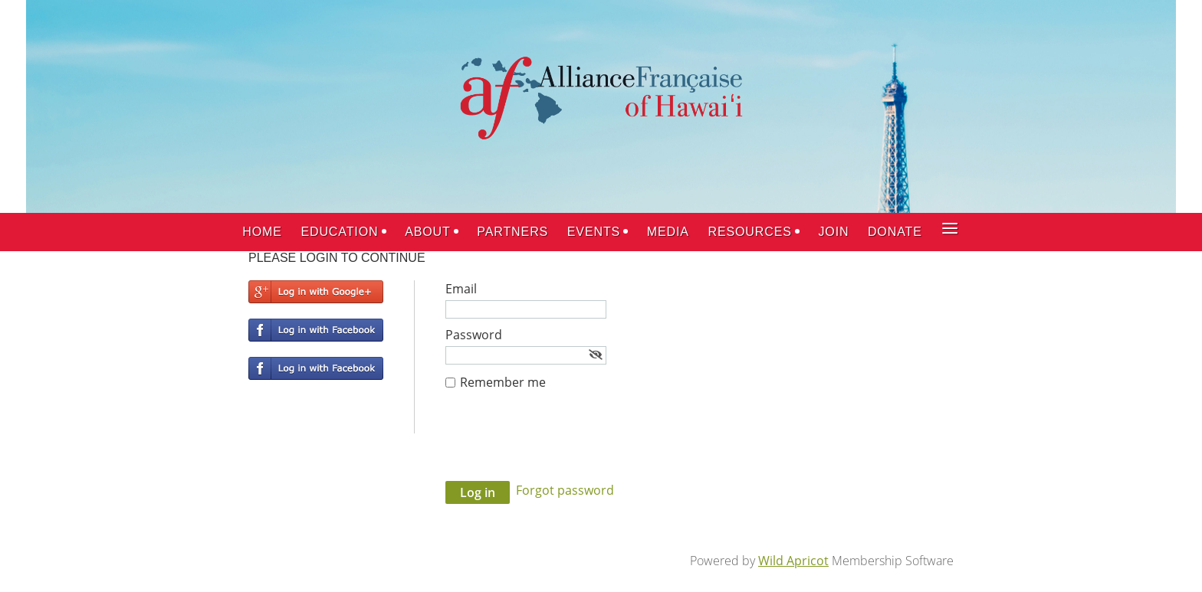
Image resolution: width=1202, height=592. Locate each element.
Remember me (503, 382)
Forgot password (565, 490)
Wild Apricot (793, 560)
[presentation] (561, 443)
